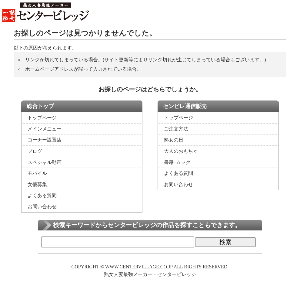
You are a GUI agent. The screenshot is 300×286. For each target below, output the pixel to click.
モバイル (37, 173)
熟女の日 (173, 139)
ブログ (35, 151)
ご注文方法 (176, 128)
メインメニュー (45, 128)
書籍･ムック (177, 162)
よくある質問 (42, 195)
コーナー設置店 (45, 139)
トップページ (42, 117)
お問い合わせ (42, 206)
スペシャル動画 (45, 162)
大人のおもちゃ (181, 151)
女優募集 (37, 184)
